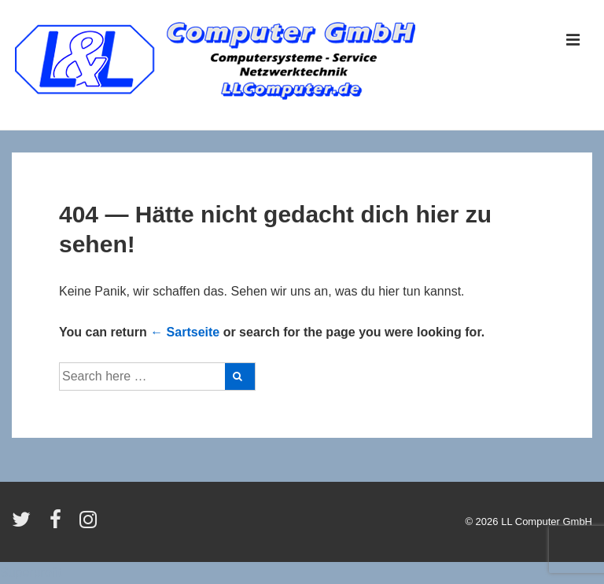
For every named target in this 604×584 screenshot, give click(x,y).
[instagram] (90, 525)
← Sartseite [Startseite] (184, 332)
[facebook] (59, 525)
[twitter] (25, 525)
